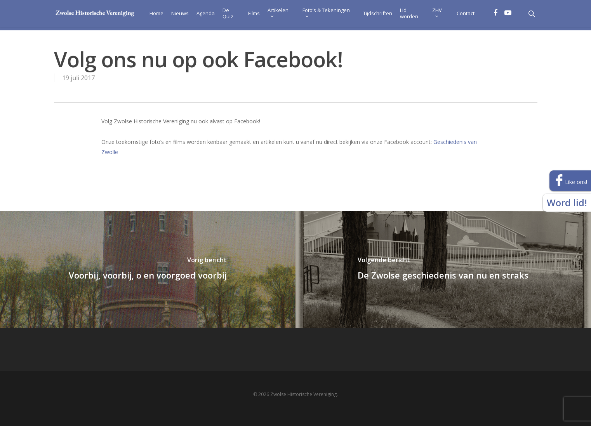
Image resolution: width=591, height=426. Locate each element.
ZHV (436, 14)
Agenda (200, 15)
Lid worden (407, 15)
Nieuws (174, 15)
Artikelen (273, 14)
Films (249, 15)
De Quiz (222, 15)
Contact (465, 15)
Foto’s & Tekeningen (322, 14)
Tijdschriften (375, 15)
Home (151, 15)
